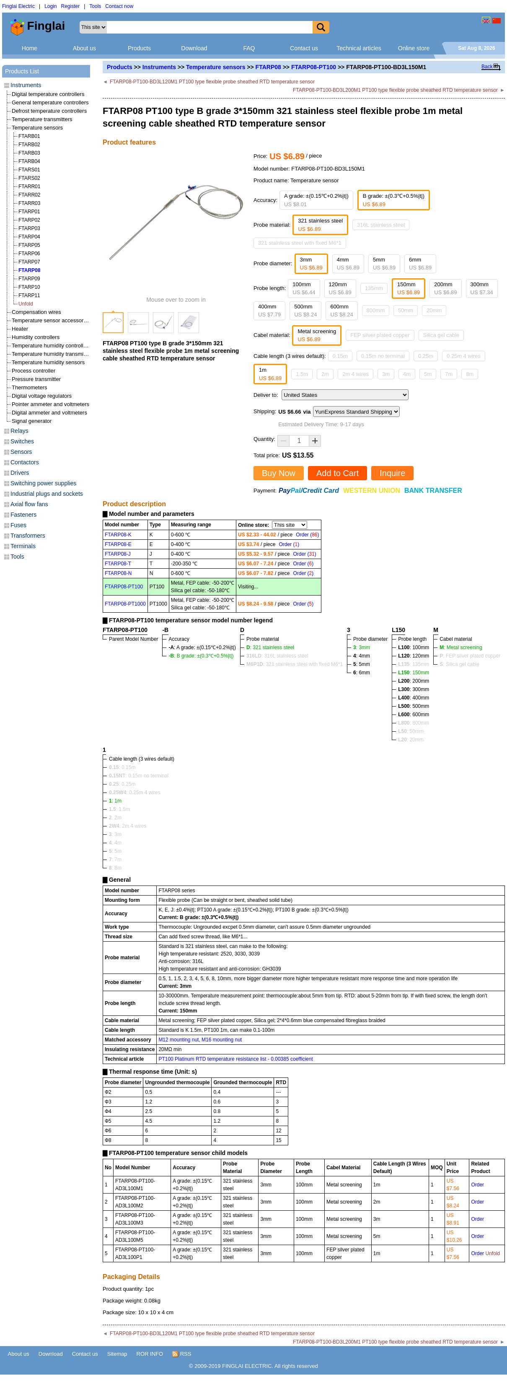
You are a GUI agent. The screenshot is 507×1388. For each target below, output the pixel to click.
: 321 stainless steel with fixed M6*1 (294, 664)
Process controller (33, 371)
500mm (305, 310)
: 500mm (413, 706)
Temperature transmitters (42, 119)
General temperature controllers (50, 102)
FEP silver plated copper (379, 335)
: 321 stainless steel (270, 647)
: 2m (115, 818)
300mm (482, 288)
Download (194, 48)
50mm (405, 310)
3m (386, 374)
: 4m (115, 843)
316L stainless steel (381, 225)
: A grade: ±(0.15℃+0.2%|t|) (202, 647)
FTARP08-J (118, 554)
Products (139, 48)
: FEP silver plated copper (470, 656)
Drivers (19, 472)
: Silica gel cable (459, 664)
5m (428, 374)
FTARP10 (29, 287)
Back (487, 67)
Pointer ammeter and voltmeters (50, 404)
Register (70, 6)
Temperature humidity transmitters (53, 354)
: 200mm (413, 681)
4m (407, 374)
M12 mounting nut (178, 1040)
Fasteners (23, 514)
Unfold (25, 304)
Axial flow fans (29, 504)
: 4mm (361, 656)
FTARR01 (29, 186)
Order (477, 1185)
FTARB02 (29, 145)
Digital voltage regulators (42, 396)
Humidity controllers (35, 337)
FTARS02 (29, 178)
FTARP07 (29, 262)
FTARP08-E (118, 544)
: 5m (115, 851)
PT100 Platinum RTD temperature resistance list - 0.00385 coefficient (235, 1059)
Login (50, 6)
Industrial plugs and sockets (46, 493)
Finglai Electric (18, 6)
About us (84, 48)
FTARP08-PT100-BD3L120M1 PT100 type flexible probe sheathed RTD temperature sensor (212, 82)
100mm (303, 288)
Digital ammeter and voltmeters (49, 412)
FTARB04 (29, 161)
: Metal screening (461, 647)
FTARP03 (29, 228)
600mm (341, 310)
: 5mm (361, 664)
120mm (340, 288)
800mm (376, 310)
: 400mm (413, 698)
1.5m (302, 374)
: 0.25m (122, 784)
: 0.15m (122, 767)
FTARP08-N (118, 573)
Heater (20, 329)
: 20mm (411, 740)
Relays (19, 430)
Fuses (18, 525)
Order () (307, 535)
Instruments (159, 67)
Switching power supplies (43, 483)
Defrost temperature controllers (49, 111)
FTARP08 (268, 67)
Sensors (21, 451)
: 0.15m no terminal (138, 776)
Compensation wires (36, 312)
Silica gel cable (441, 335)
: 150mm (413, 673)
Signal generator (32, 421)
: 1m (115, 801)
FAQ (249, 48)
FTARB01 (29, 136)
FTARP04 (29, 237)
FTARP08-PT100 (313, 67)
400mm (269, 310)
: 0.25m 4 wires (134, 792)
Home (29, 48)
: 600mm (413, 714)
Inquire (392, 473)
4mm (348, 263)
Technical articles (358, 48)
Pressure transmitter (36, 379)
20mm (434, 310)
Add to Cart (337, 473)
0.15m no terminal (383, 356)
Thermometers (29, 387)
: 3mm (361, 647)
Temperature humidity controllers (51, 345)
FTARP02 (29, 220)
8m (469, 374)
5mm (384, 263)
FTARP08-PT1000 (125, 604)
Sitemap (117, 1354)
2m (325, 374)
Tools (95, 6)
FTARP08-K (118, 535)
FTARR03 (29, 203)
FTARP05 (29, 245)
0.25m (425, 356)
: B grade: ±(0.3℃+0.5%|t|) (200, 656)
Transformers (27, 535)
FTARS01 (29, 170)
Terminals (23, 546)
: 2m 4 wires (127, 826)
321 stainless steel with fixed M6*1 (299, 243)
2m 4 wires (355, 374)
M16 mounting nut (222, 1040)
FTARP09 (29, 279)
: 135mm (413, 664)
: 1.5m (119, 809)
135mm (374, 288)
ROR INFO (150, 1354)
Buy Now (278, 473)
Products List (22, 71)
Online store (413, 48)
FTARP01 (29, 212)
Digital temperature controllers (48, 94)
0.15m (340, 356)
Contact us (304, 48)
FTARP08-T (118, 564)
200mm (445, 288)
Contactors (24, 462)
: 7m (115, 859)
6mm (420, 263)
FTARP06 (29, 253)
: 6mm (361, 673)
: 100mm (413, 647)
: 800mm (413, 723)
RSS (181, 1354)
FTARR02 (29, 195)
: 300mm (413, 689)
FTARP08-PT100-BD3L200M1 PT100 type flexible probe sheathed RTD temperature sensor (395, 90)
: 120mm (413, 656)
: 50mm (411, 731)
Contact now (119, 6)
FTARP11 (29, 295)
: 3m (115, 834)
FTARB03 (29, 153)
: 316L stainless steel (277, 656)
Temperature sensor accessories (51, 320)
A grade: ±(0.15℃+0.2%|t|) (316, 200)
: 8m (115, 868)
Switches (22, 441)
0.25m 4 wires (464, 356)
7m (449, 374)
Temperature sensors (215, 67)
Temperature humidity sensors (48, 362)
